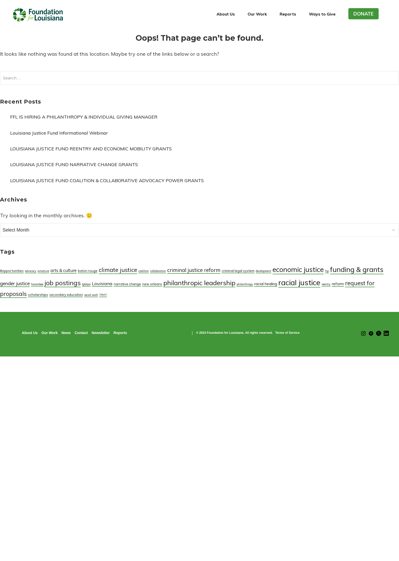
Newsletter (101, 333)
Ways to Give (322, 14)
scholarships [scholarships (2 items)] (38, 295)
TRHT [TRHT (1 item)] (103, 295)
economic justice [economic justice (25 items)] (298, 269)
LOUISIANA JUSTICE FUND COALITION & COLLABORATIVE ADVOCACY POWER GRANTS (107, 180)
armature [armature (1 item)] (43, 271)
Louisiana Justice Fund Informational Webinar (59, 133)
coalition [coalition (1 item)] (143, 271)
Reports (288, 14)
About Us (226, 14)
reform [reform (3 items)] (338, 283)
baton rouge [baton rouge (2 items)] (87, 271)
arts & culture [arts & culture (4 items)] (63, 270)
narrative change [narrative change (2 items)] (127, 284)
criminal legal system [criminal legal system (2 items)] (238, 271)
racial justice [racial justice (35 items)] (299, 282)
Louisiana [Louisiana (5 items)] (102, 283)
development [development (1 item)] (263, 271)
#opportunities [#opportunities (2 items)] (12, 271)
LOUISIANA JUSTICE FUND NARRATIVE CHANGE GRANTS (74, 164)
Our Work (257, 14)
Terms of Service (287, 333)
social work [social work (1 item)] (91, 295)
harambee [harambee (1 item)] (37, 284)
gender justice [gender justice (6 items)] (15, 283)
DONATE (363, 14)
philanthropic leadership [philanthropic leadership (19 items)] (199, 283)
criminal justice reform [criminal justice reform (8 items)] (193, 270)
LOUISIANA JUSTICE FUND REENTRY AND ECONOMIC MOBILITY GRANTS (91, 149)
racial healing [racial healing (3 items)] (265, 283)
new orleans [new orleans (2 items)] (152, 284)
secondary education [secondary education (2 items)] (66, 295)
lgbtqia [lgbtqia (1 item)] (86, 284)
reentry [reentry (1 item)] (326, 284)
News (66, 333)
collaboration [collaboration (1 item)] (158, 271)
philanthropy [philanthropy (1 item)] (245, 284)
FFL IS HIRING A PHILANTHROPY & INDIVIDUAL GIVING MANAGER (84, 117)
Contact (81, 333)
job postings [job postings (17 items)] (63, 283)
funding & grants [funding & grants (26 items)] (356, 269)
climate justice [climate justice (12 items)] (118, 270)
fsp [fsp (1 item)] (327, 271)
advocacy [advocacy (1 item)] (30, 271)
